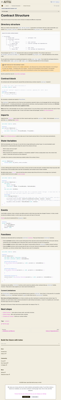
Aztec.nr (3, 353)
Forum (3, 361)
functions (30, 238)
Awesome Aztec (5, 374)
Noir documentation (48, 110)
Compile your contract (8, 316)
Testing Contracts (44, 70)
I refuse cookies (35, 396)
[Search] (55, 2)
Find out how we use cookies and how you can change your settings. (30, 393)
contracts (7, 321)
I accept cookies (26, 396)
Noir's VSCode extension (10, 136)
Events (2, 218)
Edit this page (5, 324)
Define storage (6, 314)
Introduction (4, 351)
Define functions (7, 312)
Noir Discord (4, 363)
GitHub (3, 372)
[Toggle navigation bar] (2, 2)
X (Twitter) (4, 365)
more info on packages (20, 74)
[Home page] (2, 6)
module (16, 120)
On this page (5, 11)
